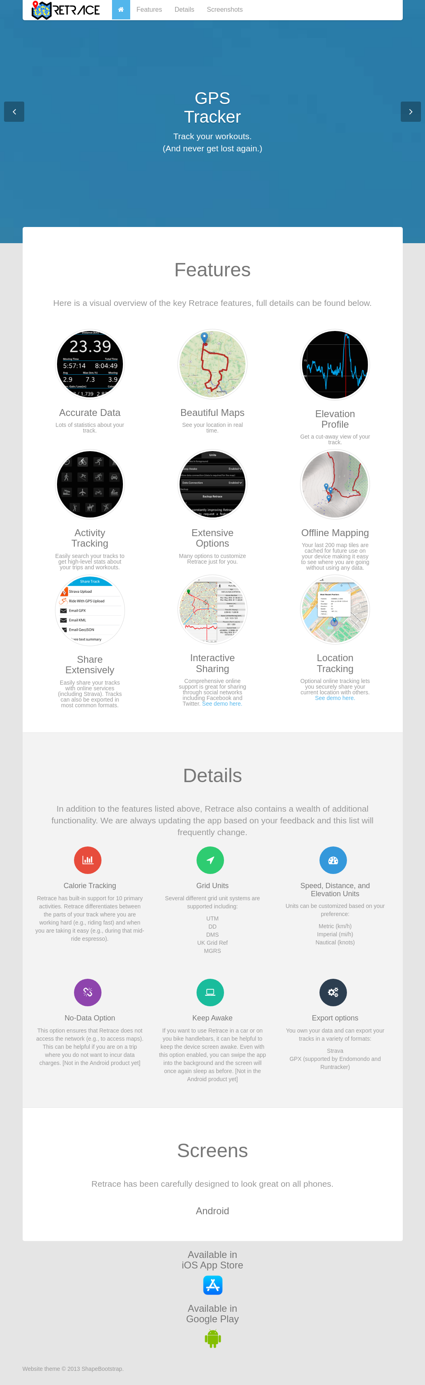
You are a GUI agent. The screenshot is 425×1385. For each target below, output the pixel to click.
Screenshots (225, 9)
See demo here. (222, 703)
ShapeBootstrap (102, 1369)
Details (185, 9)
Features (149, 9)
